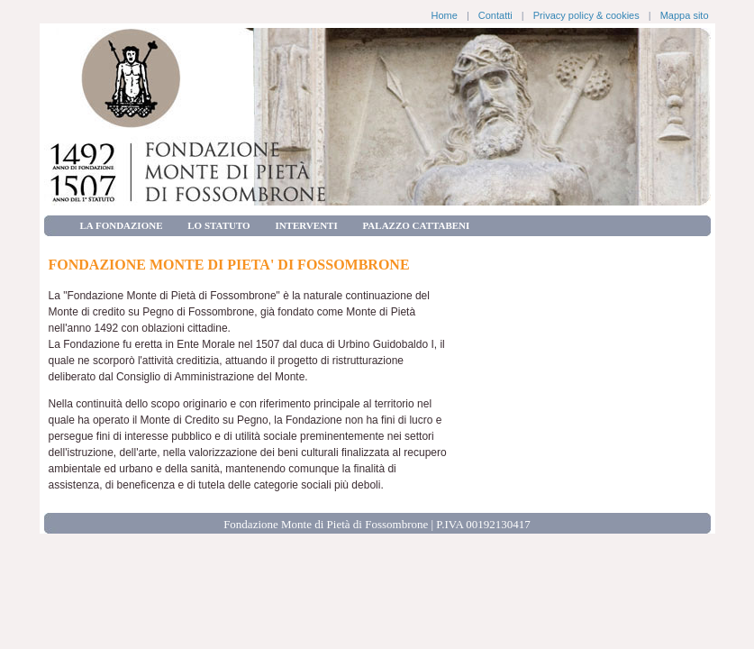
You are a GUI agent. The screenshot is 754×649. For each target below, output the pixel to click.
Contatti (495, 15)
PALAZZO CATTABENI (415, 225)
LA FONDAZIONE (121, 225)
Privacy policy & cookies (586, 15)
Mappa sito (684, 15)
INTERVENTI (306, 225)
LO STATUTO (218, 225)
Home (444, 15)
